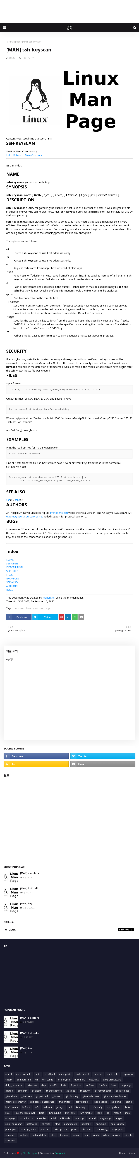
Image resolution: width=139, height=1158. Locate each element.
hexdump (116, 1101)
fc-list (64, 1085)
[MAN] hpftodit (29, 888)
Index (9, 155)
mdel (53, 1118)
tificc (53, 1135)
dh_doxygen (63, 1079)
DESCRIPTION (14, 567)
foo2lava (90, 1085)
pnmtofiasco (70, 1123)
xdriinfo (128, 1135)
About (132, 1153)
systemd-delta (39, 1135)
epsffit (53, 1085)
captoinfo (128, 1074)
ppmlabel (86, 1123)
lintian (128, 1107)
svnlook (24, 1135)
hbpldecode (100, 1101)
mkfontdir (65, 1118)
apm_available (23, 1074)
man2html (48, 597)
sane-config (101, 1129)
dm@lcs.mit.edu (58, 512)
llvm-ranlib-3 (86, 1112)
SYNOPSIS (12, 563)
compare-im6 (24, 1079)
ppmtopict (10, 1129)
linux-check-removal (25, 1112)
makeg (117, 1112)
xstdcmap (10, 1140)
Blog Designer (30, 1153)
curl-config (47, 1079)
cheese (9, 1079)
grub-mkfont (65, 1101)
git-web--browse (90, 1096)
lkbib (41, 1112)
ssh (8, 500)
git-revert (57, 1096)
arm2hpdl (50, 1074)
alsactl (8, 1074)
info (37, 1107)
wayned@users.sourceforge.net (24, 516)
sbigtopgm (117, 1129)
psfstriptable (60, 1129)
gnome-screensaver (15, 1101)
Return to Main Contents (27, 155)
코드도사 (13, 57)
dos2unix (94, 1079)
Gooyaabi (60, 1153)
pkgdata (46, 1123)
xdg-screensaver (111, 1135)
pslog (74, 1129)
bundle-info (112, 1074)
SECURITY (12, 571)
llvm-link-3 (70, 1112)
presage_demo (28, 1129)
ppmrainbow (117, 1123)
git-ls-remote (122, 1090)
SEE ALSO (12, 582)
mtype (119, 1118)
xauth (96, 1135)
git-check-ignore (53, 1090)
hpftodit (26, 1107)
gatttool (9, 1090)
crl (36, 1079)
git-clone (70, 1090)
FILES (9, 574)
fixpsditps (76, 1085)
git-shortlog (72, 1096)
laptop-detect (114, 1107)
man (35, 608)
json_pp (60, 1107)
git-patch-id (42, 1096)
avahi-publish (82, 1074)
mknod (92, 1118)
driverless (32, 1085)
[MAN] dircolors (29, 873)
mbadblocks (26, 1118)
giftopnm (22, 1090)
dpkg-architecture (112, 1079)
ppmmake (101, 1123)
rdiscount (86, 1129)
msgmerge (105, 1118)
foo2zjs (103, 1085)
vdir (87, 1135)
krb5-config (96, 1107)
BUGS (9, 589)
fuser (113, 1085)
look (99, 1112)
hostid (129, 1101)
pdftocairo (32, 1123)
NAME (10, 559)
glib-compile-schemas (115, 1096)
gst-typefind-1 (83, 1101)
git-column (85, 1090)
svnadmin (10, 1135)
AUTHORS (12, 586)
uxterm (76, 1135)
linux (28, 608)
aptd (37, 1074)
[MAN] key (26, 903)
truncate (64, 1135)
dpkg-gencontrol (13, 1085)
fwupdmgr (126, 1085)
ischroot (48, 1107)
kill (70, 1107)
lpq (107, 1112)
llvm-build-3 (55, 1112)
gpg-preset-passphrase (42, 1101)
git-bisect (36, 1090)
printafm (44, 1129)
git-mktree (26, 1096)
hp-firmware (11, 1107)
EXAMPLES (12, 578)
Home (122, 1153)
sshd (17, 500)
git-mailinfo (11, 1096)
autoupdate (65, 1074)
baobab (98, 1074)
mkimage (79, 1118)
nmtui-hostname (13, 1123)
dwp (43, 1085)
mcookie (41, 1118)
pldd (57, 1123)
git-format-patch (103, 1090)
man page (15, 41)
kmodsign (81, 1107)
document (19, 608)
